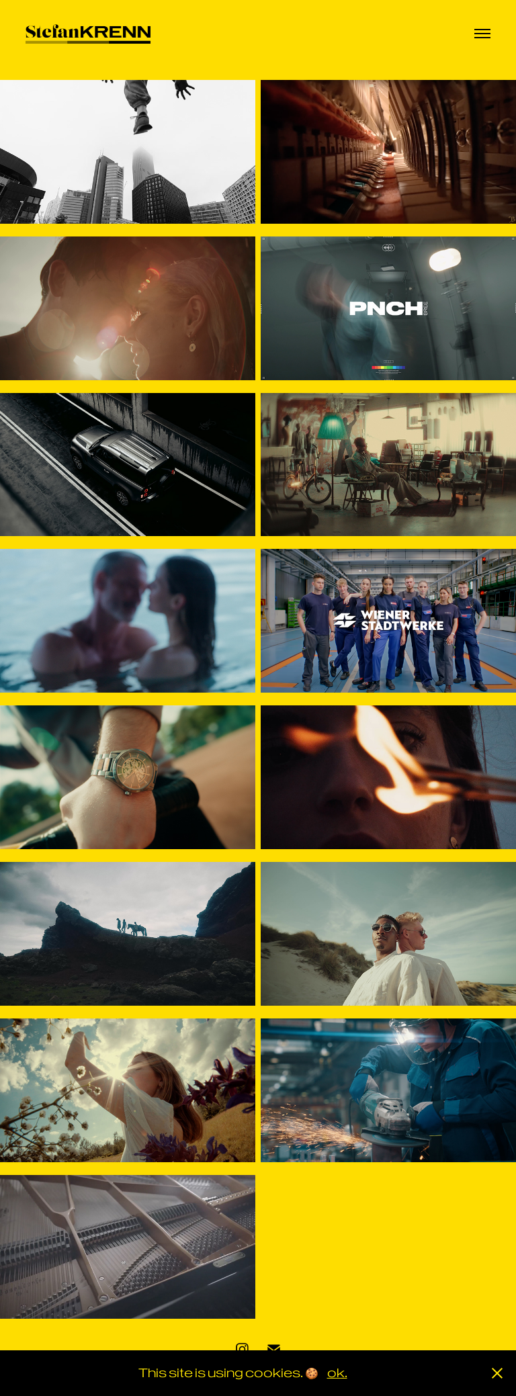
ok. (337, 1373)
